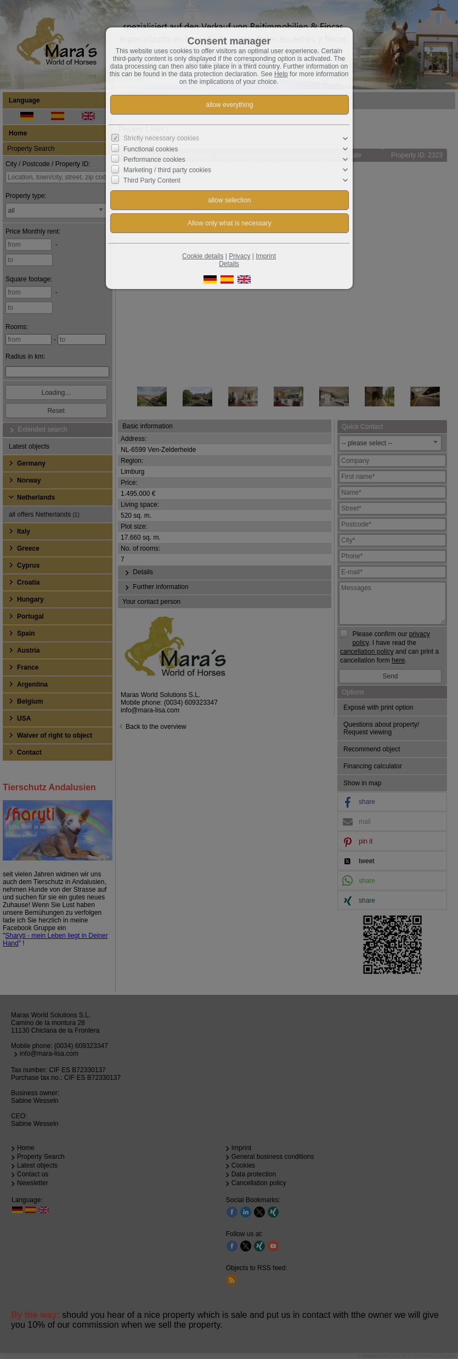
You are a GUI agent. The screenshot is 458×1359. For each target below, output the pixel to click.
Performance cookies (154, 159)
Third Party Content (151, 180)
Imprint (266, 256)
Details (229, 264)
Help (281, 74)
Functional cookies (150, 149)
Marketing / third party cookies (167, 170)
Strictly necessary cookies (161, 138)
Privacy (239, 256)
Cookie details (202, 256)
